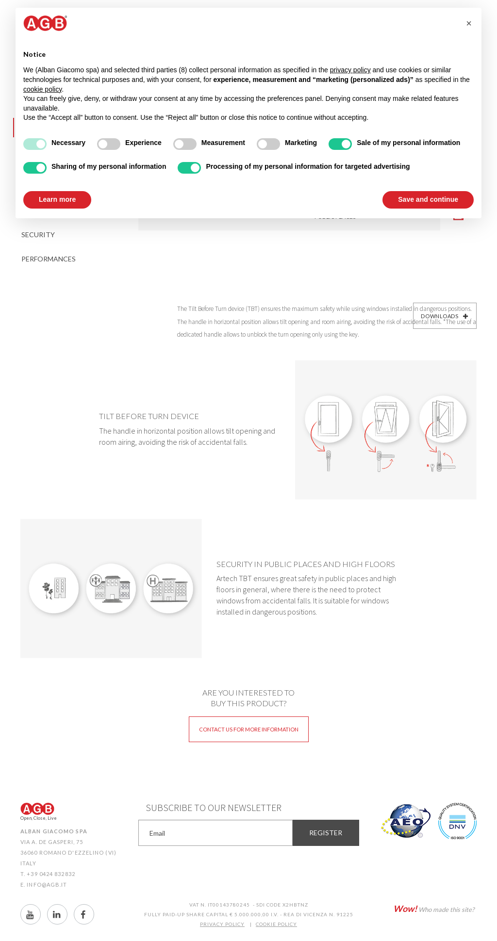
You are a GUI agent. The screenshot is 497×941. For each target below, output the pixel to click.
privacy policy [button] (350, 70)
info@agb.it (47, 884)
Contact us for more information (248, 729)
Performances (48, 259)
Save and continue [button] (428, 199)
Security (38, 234)
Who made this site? (433, 908)
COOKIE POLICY (276, 924)
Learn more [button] (57, 199)
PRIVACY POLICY (222, 924)
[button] (469, 23)
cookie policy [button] (42, 89)
